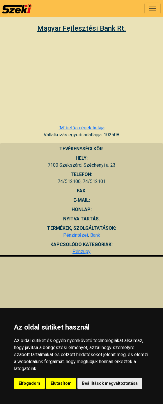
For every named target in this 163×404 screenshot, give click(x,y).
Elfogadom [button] (29, 383)
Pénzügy (81, 251)
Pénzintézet (75, 235)
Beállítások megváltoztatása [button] (110, 383)
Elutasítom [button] (61, 383)
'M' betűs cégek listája (81, 127)
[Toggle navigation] (152, 8)
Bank (95, 235)
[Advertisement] (81, 78)
